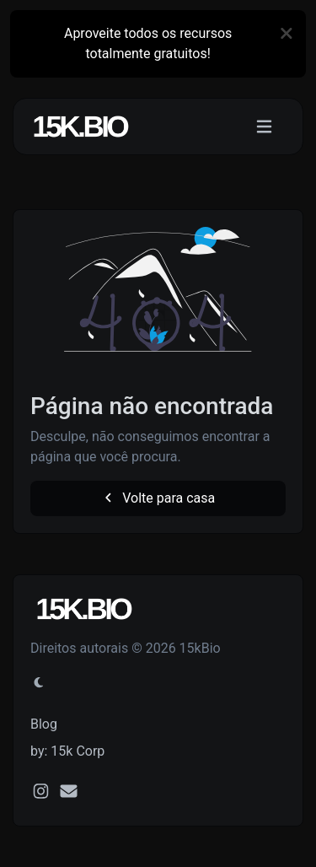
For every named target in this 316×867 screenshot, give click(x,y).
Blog (43, 724)
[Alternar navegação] (264, 126)
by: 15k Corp (67, 751)
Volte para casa (158, 498)
